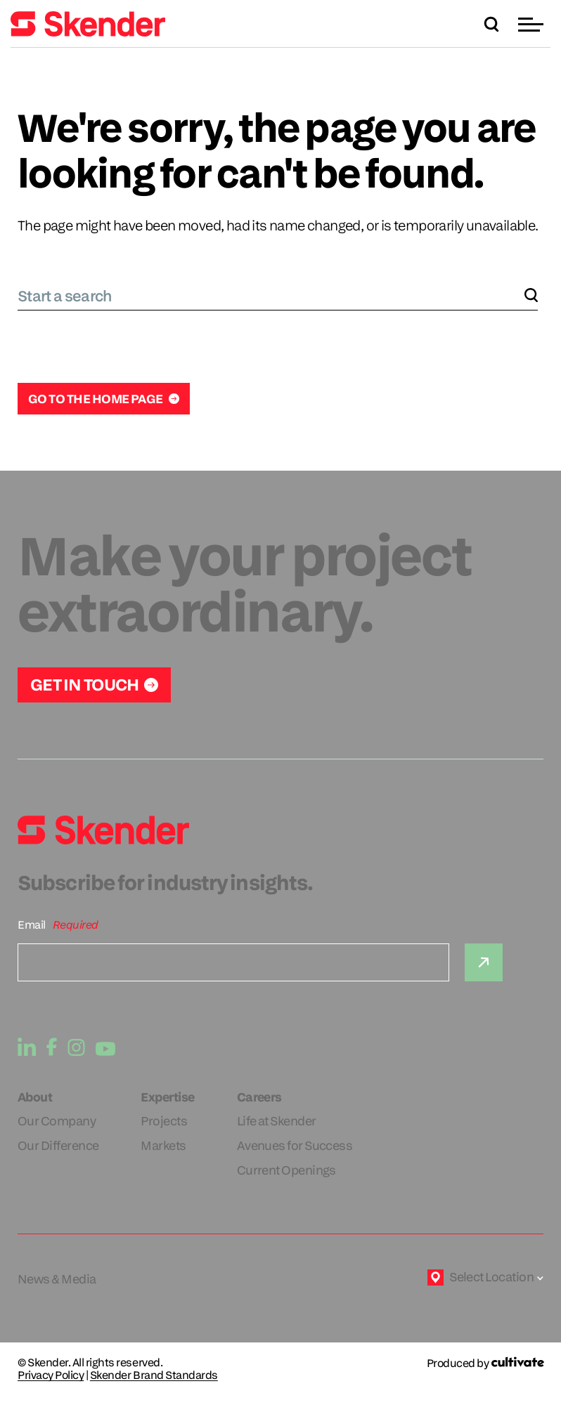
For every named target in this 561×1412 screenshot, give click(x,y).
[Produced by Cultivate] (485, 1363)
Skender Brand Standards (154, 1375)
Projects (164, 1120)
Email (32, 924)
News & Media (57, 1279)
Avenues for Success (295, 1145)
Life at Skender (276, 1120)
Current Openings (286, 1170)
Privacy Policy (51, 1375)
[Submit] (484, 962)
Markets (163, 1145)
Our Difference (58, 1145)
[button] (532, 24)
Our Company (57, 1120)
